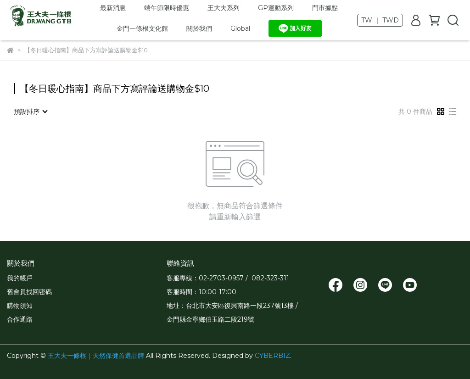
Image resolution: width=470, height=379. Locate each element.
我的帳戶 (20, 278)
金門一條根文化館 (142, 28)
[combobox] (30, 111)
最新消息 (113, 8)
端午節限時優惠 (166, 8)
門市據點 (325, 8)
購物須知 (20, 305)
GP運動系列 (276, 8)
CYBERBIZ (272, 355)
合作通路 (20, 319)
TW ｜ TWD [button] (380, 20)
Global (240, 28)
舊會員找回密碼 (29, 292)
